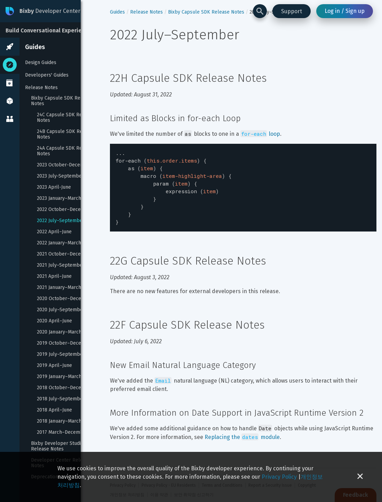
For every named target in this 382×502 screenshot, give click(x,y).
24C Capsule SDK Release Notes (66, 117)
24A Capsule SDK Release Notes (66, 151)
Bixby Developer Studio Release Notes (58, 446)
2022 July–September (61, 220)
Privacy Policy (279, 476)
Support (291, 11)
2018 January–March (59, 421)
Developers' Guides (47, 75)
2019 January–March (59, 376)
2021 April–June (54, 276)
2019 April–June (54, 365)
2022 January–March (59, 243)
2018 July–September (61, 399)
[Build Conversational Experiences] (52, 30)
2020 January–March (59, 332)
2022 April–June (54, 232)
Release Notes (41, 88)
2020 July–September (61, 310)
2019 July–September (61, 354)
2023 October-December (64, 165)
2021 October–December (65, 254)
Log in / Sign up (345, 11)
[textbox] (243, 184)
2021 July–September (61, 265)
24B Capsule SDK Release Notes (66, 134)
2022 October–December (65, 209)
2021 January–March (59, 287)
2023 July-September (60, 176)
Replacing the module (242, 430)
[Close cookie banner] (360, 477)
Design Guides (40, 62)
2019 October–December (65, 343)
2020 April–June (54, 321)
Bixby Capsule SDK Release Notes (62, 101)
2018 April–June (54, 410)
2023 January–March (59, 198)
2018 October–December (65, 388)
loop (260, 134)
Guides (35, 47)
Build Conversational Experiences (50, 30)
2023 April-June (54, 187)
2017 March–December (62, 432)
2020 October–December (65, 298)
